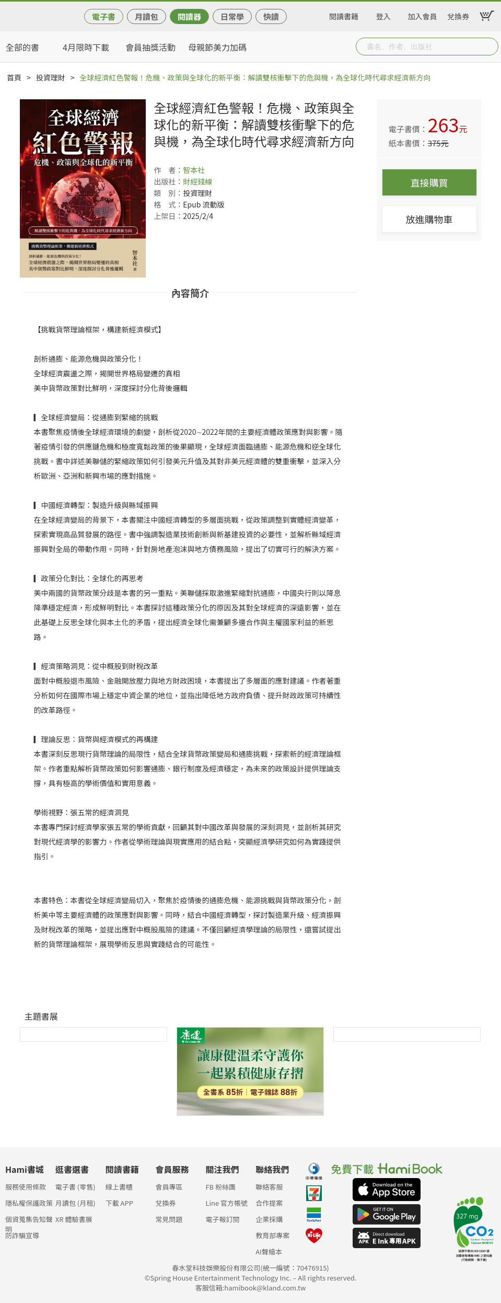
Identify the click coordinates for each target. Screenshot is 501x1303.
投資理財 (50, 77)
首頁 (14, 77)
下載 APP (119, 1203)
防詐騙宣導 (22, 1235)
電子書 (103, 16)
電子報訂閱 (222, 1219)
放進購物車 (429, 219)
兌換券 (458, 14)
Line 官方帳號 (226, 1203)
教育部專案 (272, 1235)
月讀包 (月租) (75, 1203)
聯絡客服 (269, 1187)
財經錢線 (197, 181)
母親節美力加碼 (217, 47)
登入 (383, 14)
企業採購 (269, 1219)
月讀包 (146, 16)
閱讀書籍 (343, 14)
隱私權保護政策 (29, 1203)
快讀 (271, 16)
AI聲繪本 (268, 1251)
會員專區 (169, 1187)
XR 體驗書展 (73, 1219)
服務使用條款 (25, 1187)
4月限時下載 (86, 47)
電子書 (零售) (75, 1187)
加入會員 (422, 14)
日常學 (232, 16)
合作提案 (269, 1203)
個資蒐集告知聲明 (29, 1222)
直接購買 (429, 182)
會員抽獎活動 (150, 47)
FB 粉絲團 (220, 1187)
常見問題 (169, 1219)
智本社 (194, 170)
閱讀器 (189, 16)
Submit (489, 46)
